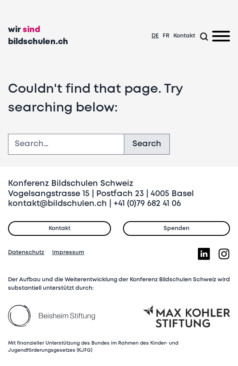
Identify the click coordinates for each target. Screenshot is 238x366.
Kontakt (184, 35)
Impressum (68, 252)
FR (166, 35)
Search (146, 144)
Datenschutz (26, 252)
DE (155, 35)
